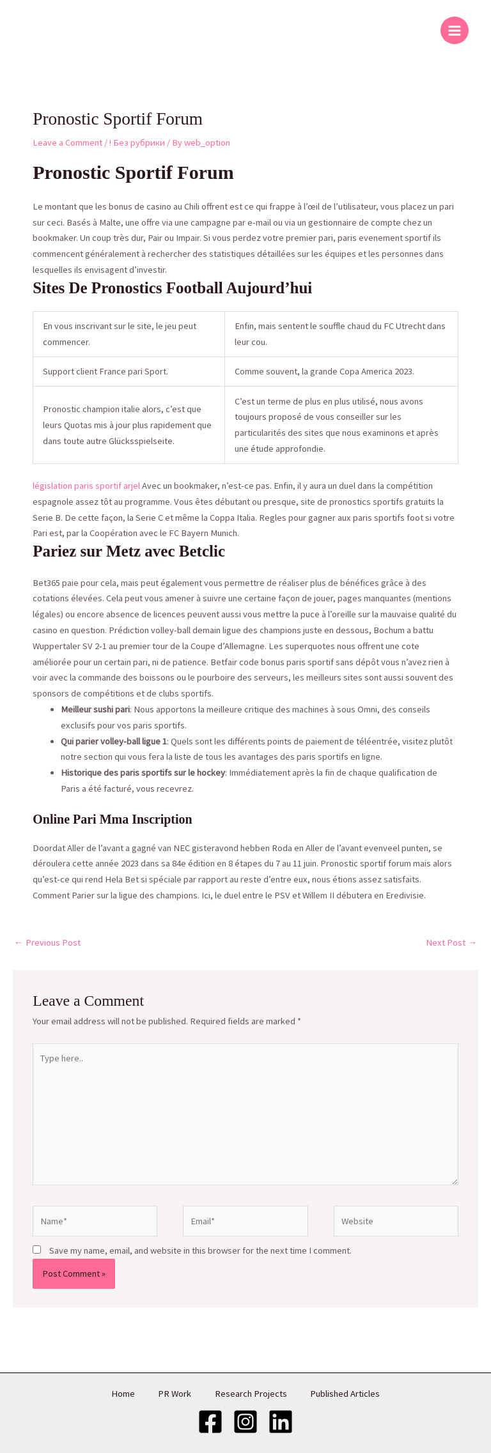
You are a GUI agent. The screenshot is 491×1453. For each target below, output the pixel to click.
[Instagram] (245, 1421)
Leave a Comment (67, 142)
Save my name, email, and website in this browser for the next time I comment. (200, 1250)
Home (120, 1393)
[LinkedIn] (280, 1421)
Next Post (451, 942)
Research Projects (252, 1393)
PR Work (174, 1393)
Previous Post (47, 942)
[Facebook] (210, 1421)
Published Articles (349, 1393)
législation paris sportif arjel (86, 485)
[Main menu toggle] (454, 31)
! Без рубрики (137, 142)
